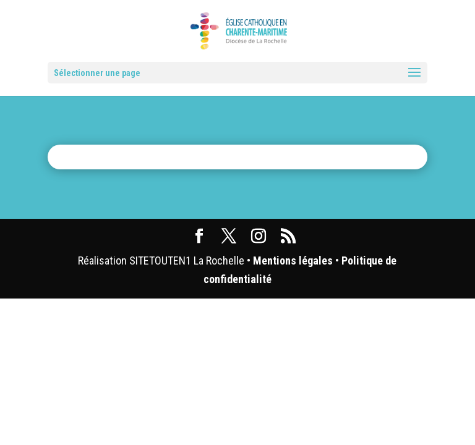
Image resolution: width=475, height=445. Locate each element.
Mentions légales (293, 260)
